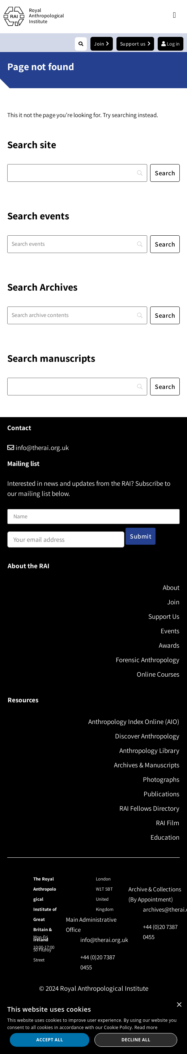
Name (14, 504)
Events (170, 630)
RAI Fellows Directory (149, 808)
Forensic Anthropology (147, 659)
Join (173, 601)
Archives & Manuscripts (146, 764)
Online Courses (158, 674)
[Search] (77, 173)
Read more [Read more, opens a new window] (146, 1027)
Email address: (65, 537)
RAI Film (167, 822)
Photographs (161, 779)
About (171, 587)
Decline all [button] (136, 1040)
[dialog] (93, 1025)
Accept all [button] (49, 1040)
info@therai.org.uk (38, 447)
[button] (174, 15)
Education (164, 837)
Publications (161, 793)
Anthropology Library (149, 750)
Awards (169, 645)
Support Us (163, 616)
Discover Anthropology (147, 736)
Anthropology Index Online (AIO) (133, 721)
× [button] (179, 1005)
